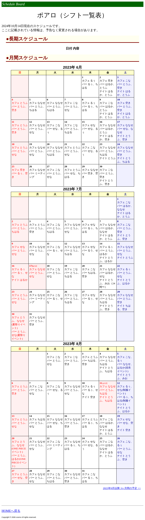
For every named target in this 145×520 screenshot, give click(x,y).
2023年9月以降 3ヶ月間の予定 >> (122, 488)
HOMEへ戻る (11, 511)
